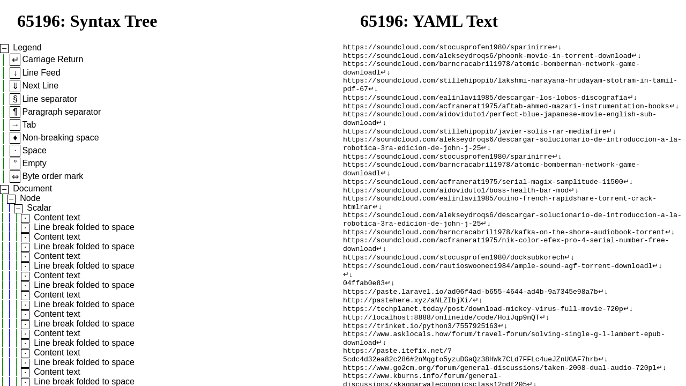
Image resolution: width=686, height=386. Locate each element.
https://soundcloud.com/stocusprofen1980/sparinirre (447, 48)
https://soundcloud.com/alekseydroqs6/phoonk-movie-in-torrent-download (487, 57)
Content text (57, 217)
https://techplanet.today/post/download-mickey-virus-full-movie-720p (483, 347)
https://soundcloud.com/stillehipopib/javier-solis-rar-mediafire (474, 144)
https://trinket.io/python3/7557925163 (420, 366)
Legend (27, 47)
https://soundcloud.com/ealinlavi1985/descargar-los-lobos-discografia (485, 105)
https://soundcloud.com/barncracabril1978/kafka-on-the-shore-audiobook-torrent (504, 260)
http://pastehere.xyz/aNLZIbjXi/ (408, 337)
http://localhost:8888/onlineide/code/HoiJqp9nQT (441, 356)
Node (30, 198)
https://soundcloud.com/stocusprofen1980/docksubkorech (453, 289)
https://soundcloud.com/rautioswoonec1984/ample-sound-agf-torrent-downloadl (497, 298)
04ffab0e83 (364, 318)
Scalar (39, 207)
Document (32, 188)
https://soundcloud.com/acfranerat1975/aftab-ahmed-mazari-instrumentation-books (506, 115)
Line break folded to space (84, 227)
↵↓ (557, 48)
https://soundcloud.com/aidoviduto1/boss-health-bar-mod (456, 212)
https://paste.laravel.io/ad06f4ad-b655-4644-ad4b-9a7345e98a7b (470, 327)
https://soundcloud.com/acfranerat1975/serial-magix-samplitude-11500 (483, 202)
